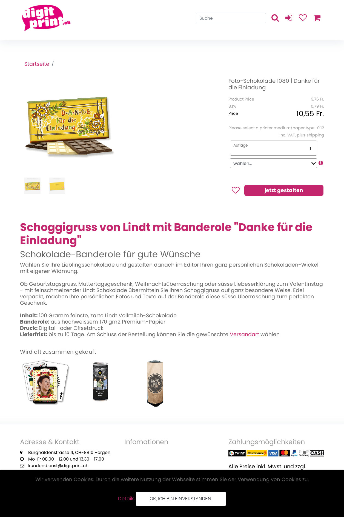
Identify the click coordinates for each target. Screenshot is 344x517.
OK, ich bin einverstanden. (181, 498)
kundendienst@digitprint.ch (58, 465)
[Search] (231, 18)
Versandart (244, 334)
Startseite (36, 64)
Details (126, 498)
